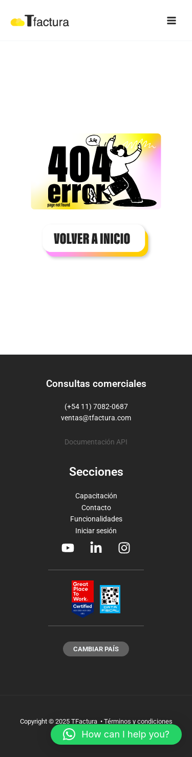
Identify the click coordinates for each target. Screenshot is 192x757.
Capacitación (96, 496)
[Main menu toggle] (171, 20)
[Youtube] (67, 547)
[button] (96, 649)
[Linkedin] (96, 547)
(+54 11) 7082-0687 (96, 406)
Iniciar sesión (96, 531)
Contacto (96, 507)
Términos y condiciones (138, 721)
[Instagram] (124, 547)
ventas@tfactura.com (96, 418)
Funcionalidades (96, 519)
